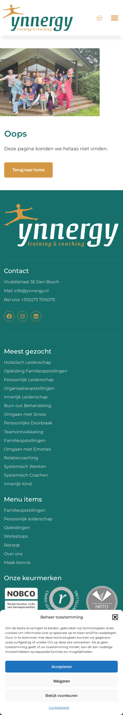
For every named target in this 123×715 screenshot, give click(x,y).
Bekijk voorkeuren (61, 695)
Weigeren (61, 681)
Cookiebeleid (59, 707)
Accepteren (61, 667)
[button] (115, 617)
